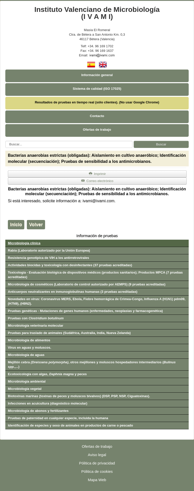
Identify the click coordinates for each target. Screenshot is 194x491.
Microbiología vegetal (25, 389)
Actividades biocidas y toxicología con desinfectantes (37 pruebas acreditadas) (70, 265)
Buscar (161, 144)
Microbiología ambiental (27, 381)
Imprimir (97, 174)
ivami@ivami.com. (99, 201)
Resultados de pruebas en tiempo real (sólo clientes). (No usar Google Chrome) (97, 102)
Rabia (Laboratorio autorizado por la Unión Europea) (49, 250)
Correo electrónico (97, 181)
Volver (36, 224)
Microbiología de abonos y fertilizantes (38, 411)
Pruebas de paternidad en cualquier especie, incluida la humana (58, 418)
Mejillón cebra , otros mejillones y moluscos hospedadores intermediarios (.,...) (92, 364)
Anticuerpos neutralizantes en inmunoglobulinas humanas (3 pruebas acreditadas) (72, 292)
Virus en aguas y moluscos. (29, 347)
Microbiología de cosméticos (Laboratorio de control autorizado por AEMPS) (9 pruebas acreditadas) (86, 284)
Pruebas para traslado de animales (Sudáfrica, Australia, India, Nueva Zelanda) (69, 333)
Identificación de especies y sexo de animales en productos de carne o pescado (70, 425)
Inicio (16, 224)
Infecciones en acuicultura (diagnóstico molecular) (47, 403)
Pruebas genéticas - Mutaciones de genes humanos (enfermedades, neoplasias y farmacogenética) (85, 311)
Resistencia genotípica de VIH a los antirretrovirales (48, 258)
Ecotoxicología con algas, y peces (47, 374)
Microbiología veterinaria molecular (35, 325)
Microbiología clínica (24, 243)
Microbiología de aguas (26, 355)
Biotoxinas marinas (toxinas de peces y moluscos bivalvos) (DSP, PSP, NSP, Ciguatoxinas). (79, 396)
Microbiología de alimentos (29, 340)
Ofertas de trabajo (97, 129)
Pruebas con (36, 318)
